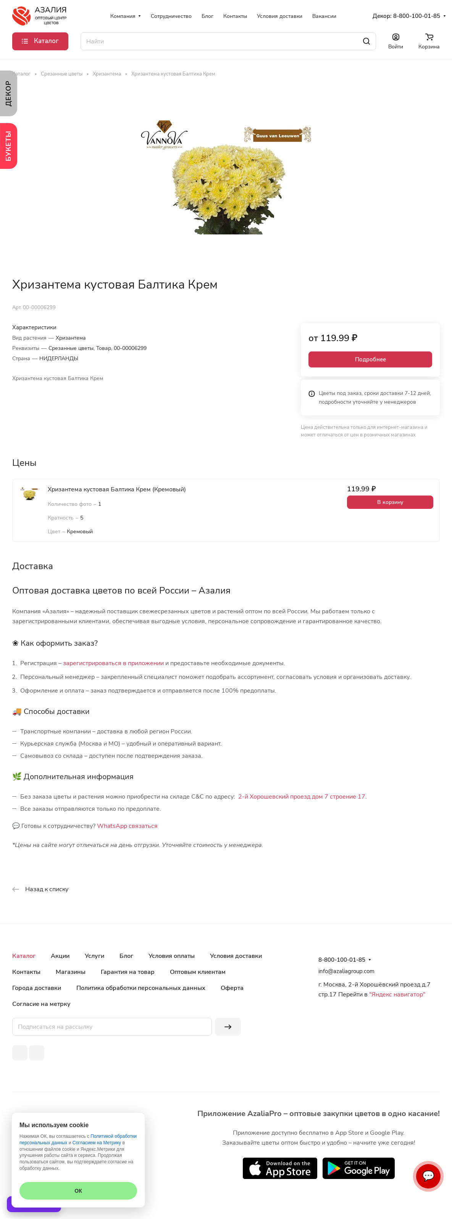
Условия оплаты (172, 956)
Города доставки (36, 988)
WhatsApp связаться (127, 826)
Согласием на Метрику (97, 1142)
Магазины (71, 972)
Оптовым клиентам (198, 972)
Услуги (94, 956)
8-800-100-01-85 (416, 16)
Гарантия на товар (128, 972)
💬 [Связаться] (428, 1176)
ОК (78, 1191)
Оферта (232, 988)
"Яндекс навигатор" (396, 994)
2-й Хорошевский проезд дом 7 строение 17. (302, 796)
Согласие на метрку (41, 1004)
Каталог (24, 956)
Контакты (26, 972)
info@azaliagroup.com (346, 971)
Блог (126, 956)
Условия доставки (236, 956)
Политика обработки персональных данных (140, 988)
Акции (60, 956)
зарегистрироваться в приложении (113, 663)
